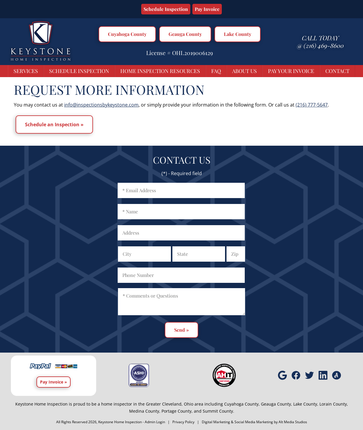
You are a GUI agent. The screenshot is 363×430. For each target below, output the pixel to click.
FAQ (216, 70)
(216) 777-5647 (312, 105)
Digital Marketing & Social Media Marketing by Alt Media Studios (254, 422)
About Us (244, 70)
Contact (337, 70)
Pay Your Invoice (291, 70)
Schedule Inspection (166, 9)
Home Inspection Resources (160, 70)
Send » (181, 330)
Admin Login (155, 422)
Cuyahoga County (127, 34)
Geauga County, (276, 404)
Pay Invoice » (53, 382)
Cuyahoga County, (242, 404)
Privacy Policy (183, 422)
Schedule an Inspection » (54, 124)
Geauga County (185, 34)
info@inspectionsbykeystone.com (101, 105)
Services (26, 70)
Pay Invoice (207, 9)
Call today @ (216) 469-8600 (320, 41)
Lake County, (305, 404)
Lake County (237, 34)
